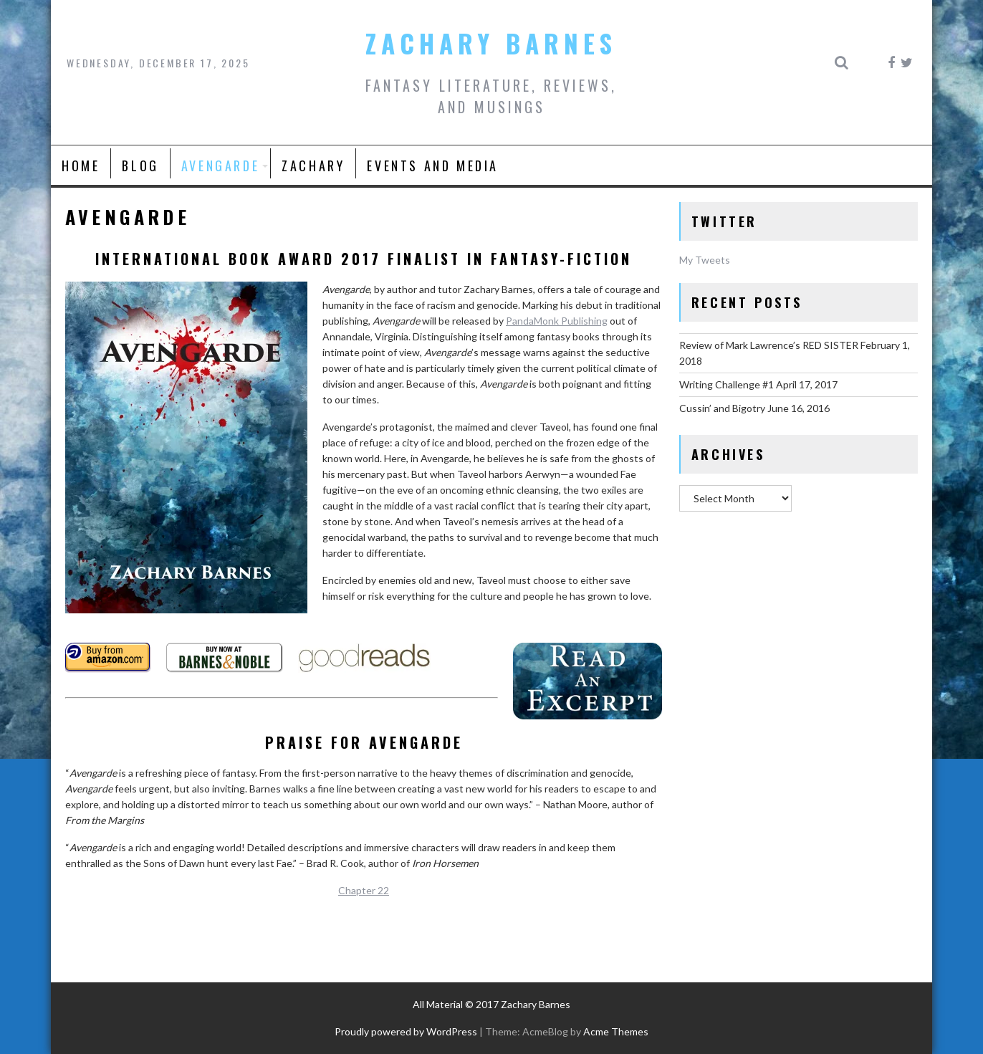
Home (81, 165)
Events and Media (433, 165)
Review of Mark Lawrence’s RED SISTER (768, 345)
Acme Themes (615, 1031)
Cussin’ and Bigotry (722, 408)
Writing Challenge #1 (726, 384)
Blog (140, 165)
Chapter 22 (363, 890)
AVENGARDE (220, 165)
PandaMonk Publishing (557, 321)
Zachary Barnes (491, 43)
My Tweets (704, 260)
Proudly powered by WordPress (406, 1031)
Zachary (313, 165)
